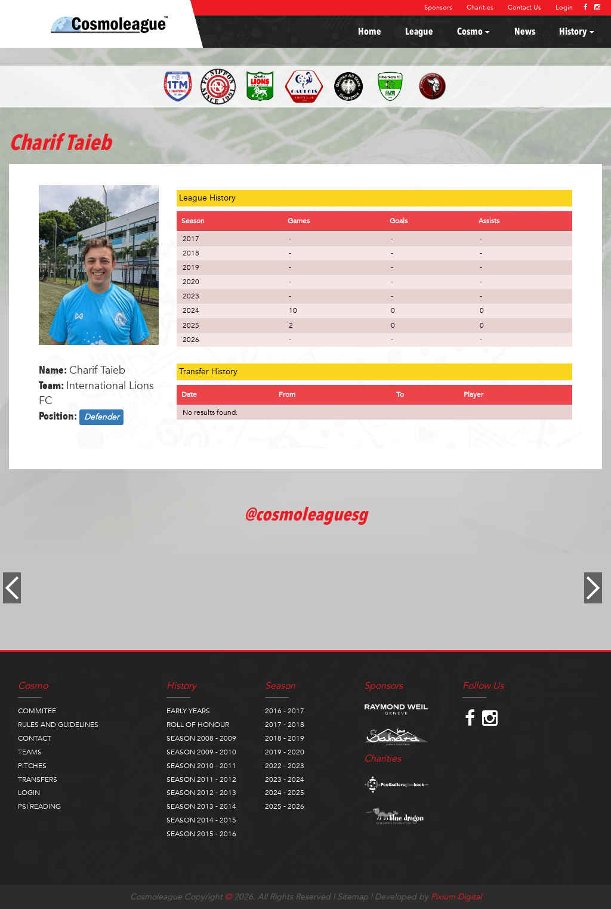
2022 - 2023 (284, 766)
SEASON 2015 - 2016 (201, 834)
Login (564, 7)
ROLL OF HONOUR (197, 724)
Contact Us (524, 7)
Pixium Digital (456, 896)
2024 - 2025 (284, 792)
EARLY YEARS (188, 711)
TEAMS (30, 752)
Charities (480, 7)
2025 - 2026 (284, 806)
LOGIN (29, 792)
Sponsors (438, 7)
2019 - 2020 (284, 752)
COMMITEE (37, 711)
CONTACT (34, 738)
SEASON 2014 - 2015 (201, 820)
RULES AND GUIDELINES (58, 724)
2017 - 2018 (284, 724)
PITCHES (32, 766)
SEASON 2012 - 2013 (201, 792)
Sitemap (352, 896)
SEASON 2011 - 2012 (201, 779)
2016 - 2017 (284, 711)
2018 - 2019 (284, 738)
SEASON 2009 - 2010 (201, 752)
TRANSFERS (37, 779)
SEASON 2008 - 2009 (201, 738)
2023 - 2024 (284, 779)
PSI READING (39, 806)
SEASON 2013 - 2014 (201, 806)
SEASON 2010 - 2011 (201, 766)
